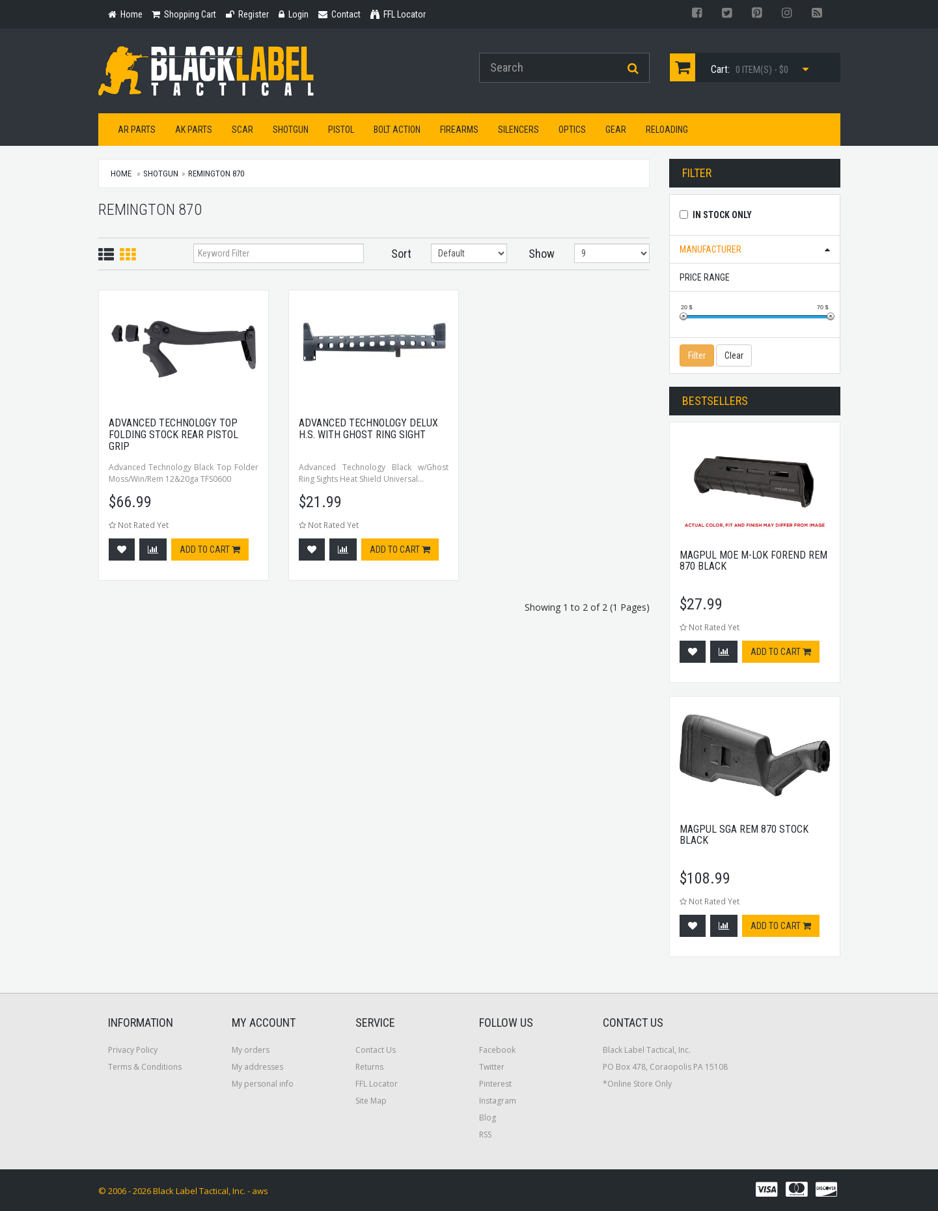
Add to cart (210, 549)
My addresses (257, 1066)
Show (542, 253)
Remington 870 (216, 173)
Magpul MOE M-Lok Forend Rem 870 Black (753, 561)
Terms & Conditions (145, 1066)
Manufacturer (710, 249)
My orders (250, 1049)
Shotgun (291, 129)
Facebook (497, 1049)
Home (121, 173)
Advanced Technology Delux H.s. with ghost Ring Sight (368, 429)
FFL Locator (376, 1083)
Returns (369, 1066)
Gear (615, 129)
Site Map (371, 1100)
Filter (697, 355)
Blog (487, 1117)
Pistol (341, 129)
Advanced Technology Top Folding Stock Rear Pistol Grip (173, 434)
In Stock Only (722, 215)
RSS (485, 1134)
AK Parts (193, 129)
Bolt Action (397, 129)
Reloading (667, 129)
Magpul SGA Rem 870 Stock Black (744, 835)
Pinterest (495, 1083)
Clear (733, 355)
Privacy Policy (133, 1049)
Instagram (497, 1100)
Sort (401, 253)
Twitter (491, 1066)
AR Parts (137, 129)
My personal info (263, 1083)
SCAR (242, 129)
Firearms (459, 129)
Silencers (518, 129)
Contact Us (375, 1049)
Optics (572, 129)
